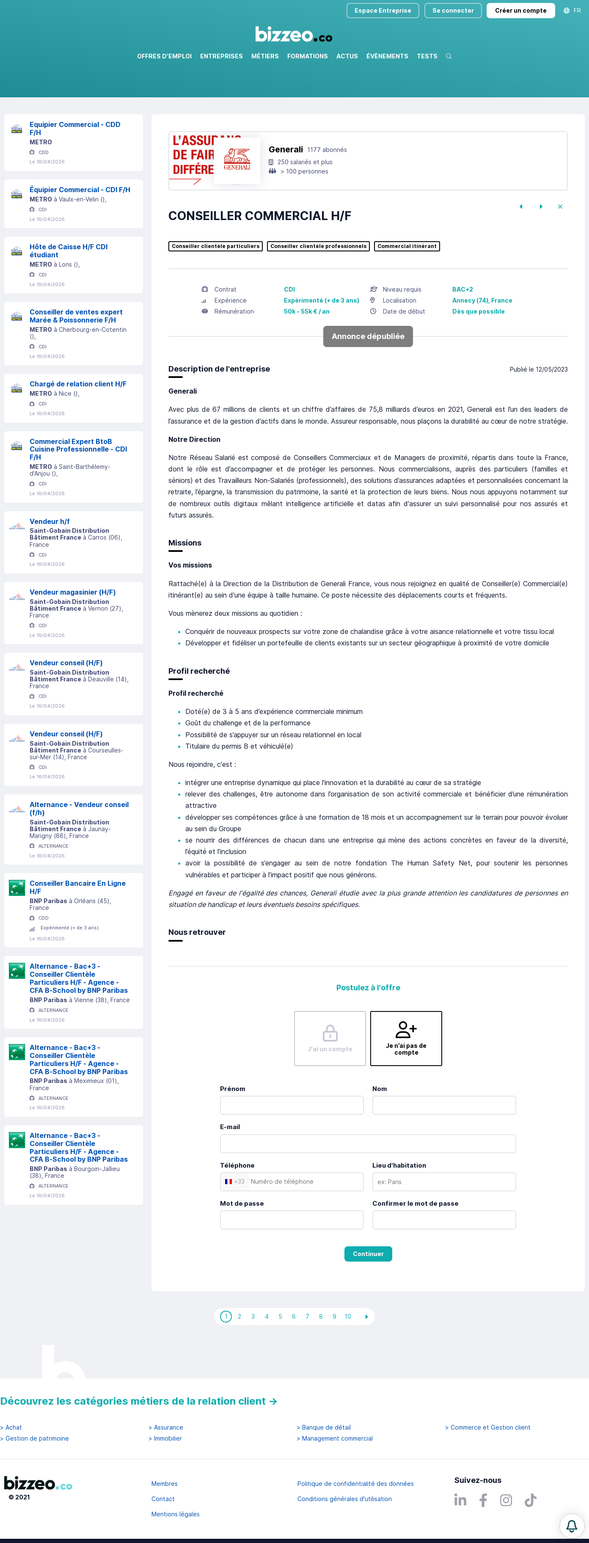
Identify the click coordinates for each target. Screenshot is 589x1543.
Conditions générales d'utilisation (344, 1498)
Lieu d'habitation (399, 1201)
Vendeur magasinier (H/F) (73, 628)
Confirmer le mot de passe (415, 1239)
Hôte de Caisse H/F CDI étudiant (68, 287)
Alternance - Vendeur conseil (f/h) (79, 845)
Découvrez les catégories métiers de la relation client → (139, 1401)
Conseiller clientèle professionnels (318, 282)
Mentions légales (175, 1514)
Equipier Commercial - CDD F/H (75, 165)
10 (347, 1352)
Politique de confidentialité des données (355, 1483)
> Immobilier (165, 1438)
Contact (163, 1498)
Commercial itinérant (407, 282)
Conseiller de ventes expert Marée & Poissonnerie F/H (76, 352)
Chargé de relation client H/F (78, 420)
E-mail (230, 1163)
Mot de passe (242, 1239)
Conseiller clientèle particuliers (215, 282)
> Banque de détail (324, 1427)
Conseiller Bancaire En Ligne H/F (78, 923)
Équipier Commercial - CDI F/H (80, 226)
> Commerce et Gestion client (488, 1427)
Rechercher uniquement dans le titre (231, 97)
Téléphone (237, 1201)
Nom (379, 1125)
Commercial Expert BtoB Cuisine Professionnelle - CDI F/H (78, 486)
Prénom (232, 1125)
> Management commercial (335, 1438)
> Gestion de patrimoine (34, 1438)
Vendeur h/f (50, 558)
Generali (286, 186)
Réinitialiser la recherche (39, 121)
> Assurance (166, 1427)
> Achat (11, 1427)
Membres (164, 1483)
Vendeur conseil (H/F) (66, 699)
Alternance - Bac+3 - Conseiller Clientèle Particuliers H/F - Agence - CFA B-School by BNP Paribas (79, 1014)
